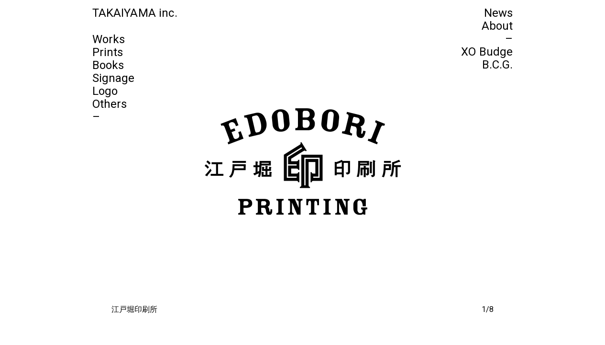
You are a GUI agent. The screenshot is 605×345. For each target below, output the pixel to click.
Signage (113, 78)
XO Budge (487, 51)
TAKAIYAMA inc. (134, 13)
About (497, 26)
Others (109, 104)
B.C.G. (497, 64)
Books (108, 65)
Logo (105, 91)
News (498, 13)
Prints (107, 52)
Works (108, 39)
